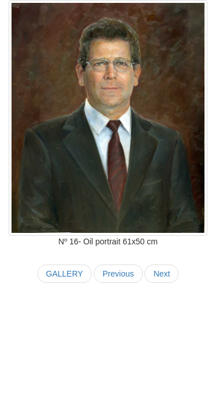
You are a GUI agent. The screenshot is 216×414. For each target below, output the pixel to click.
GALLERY (64, 273)
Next (161, 273)
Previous (118, 273)
